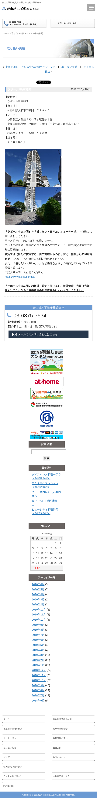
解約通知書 (8, 786)
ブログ (6, 757)
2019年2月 (38, 660)
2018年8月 (38, 690)
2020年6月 (38, 584)
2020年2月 (38, 604)
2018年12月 (39, 670)
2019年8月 (38, 629)
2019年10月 (39, 619)
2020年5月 (38, 589)
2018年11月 (39, 675)
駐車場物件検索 (60, 729)
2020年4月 (38, 594)
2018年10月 (39, 680)
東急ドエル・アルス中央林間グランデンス (30, 66)
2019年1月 (38, 665)
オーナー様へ (9, 738)
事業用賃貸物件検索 (12, 729)
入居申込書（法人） (62, 776)
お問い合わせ (59, 757)
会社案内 (57, 748)
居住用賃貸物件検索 (62, 719)
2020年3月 (38, 599)
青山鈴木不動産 (21, 11)
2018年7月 (38, 695)
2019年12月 (39, 609)
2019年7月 (38, 634)
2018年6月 (38, 700)
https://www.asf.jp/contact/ (20, 276)
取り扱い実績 (18, 33)
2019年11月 (39, 614)
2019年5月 (38, 644)
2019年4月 (38, 650)
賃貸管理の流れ (60, 738)
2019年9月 (38, 624)
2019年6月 (38, 639)
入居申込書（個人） (12, 776)
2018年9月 (38, 685)
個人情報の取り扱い (12, 767)
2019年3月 (38, 654)
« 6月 (37, 567)
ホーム (6, 33)
